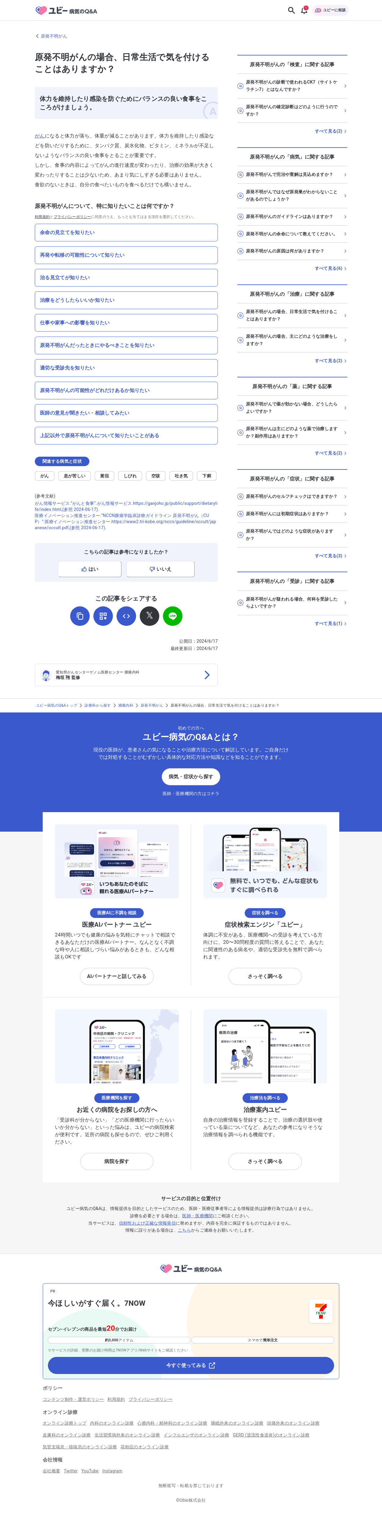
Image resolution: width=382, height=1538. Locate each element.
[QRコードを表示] (103, 616)
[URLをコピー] (80, 616)
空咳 (155, 475)
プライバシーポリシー (72, 217)
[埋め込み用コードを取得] (126, 616)
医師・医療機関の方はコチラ (191, 793)
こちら (184, 1230)
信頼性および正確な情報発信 (147, 1223)
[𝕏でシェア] (149, 616)
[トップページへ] (191, 1274)
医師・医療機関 (197, 1215)
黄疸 (104, 475)
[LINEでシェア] (172, 616)
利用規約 (42, 217)
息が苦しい (75, 475)
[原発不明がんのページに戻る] (191, 36)
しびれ (130, 475)
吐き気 (181, 475)
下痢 (206, 475)
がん (40, 136)
